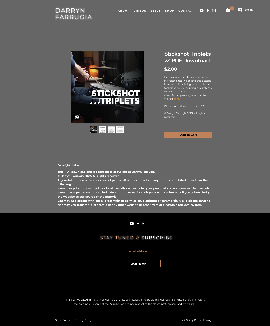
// (139, 237)
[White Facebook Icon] (207, 10)
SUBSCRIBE (157, 237)
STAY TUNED (118, 237)
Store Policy (63, 320)
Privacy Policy (83, 320)
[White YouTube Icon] (201, 10)
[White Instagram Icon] (214, 10)
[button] (230, 9)
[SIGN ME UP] (138, 263)
